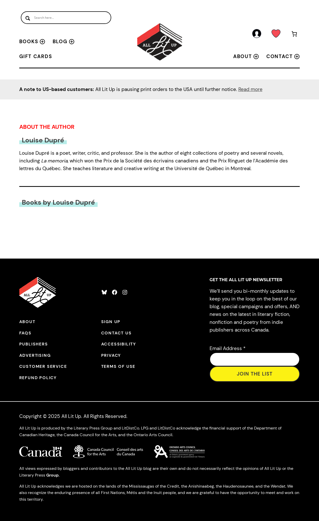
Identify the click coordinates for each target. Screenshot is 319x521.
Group (52, 475)
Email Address (228, 348)
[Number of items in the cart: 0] (294, 35)
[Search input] (66, 17)
